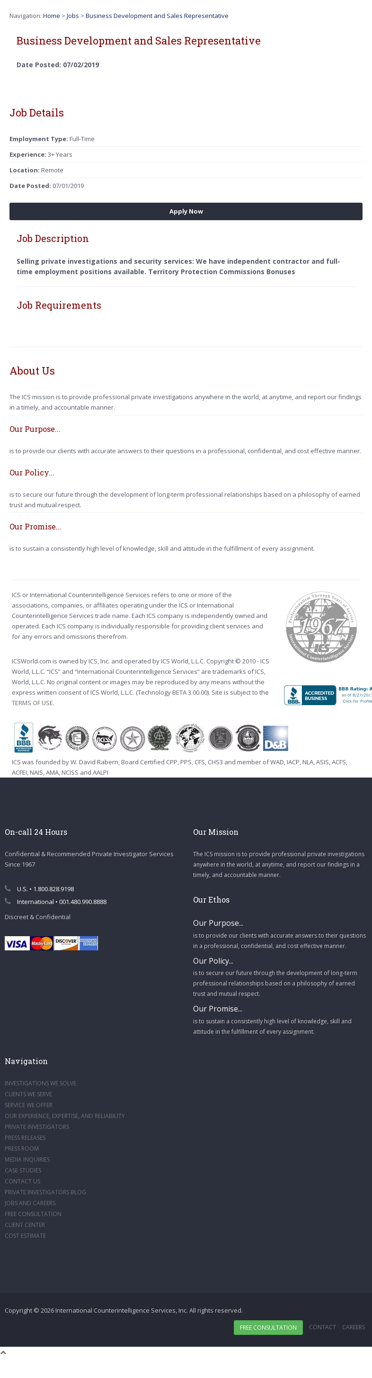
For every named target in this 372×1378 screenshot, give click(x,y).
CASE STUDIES (23, 1170)
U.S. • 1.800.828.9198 (39, 889)
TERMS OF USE (32, 702)
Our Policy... (213, 961)
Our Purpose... (218, 923)
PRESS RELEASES (25, 1138)
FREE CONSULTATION (33, 1214)
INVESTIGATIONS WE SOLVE (40, 1083)
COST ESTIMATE (25, 1236)
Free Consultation (268, 1328)
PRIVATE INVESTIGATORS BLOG (45, 1192)
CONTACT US (22, 1181)
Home (51, 15)
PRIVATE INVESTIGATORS (37, 1127)
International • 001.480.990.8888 (55, 901)
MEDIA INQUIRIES (27, 1159)
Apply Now (186, 211)
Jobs (73, 15)
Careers (353, 1327)
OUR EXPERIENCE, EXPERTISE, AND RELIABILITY (65, 1116)
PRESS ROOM (22, 1149)
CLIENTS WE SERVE (28, 1094)
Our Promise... (217, 1008)
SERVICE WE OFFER (29, 1105)
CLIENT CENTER (25, 1225)
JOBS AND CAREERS (30, 1203)
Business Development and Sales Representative (157, 15)
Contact (322, 1327)
